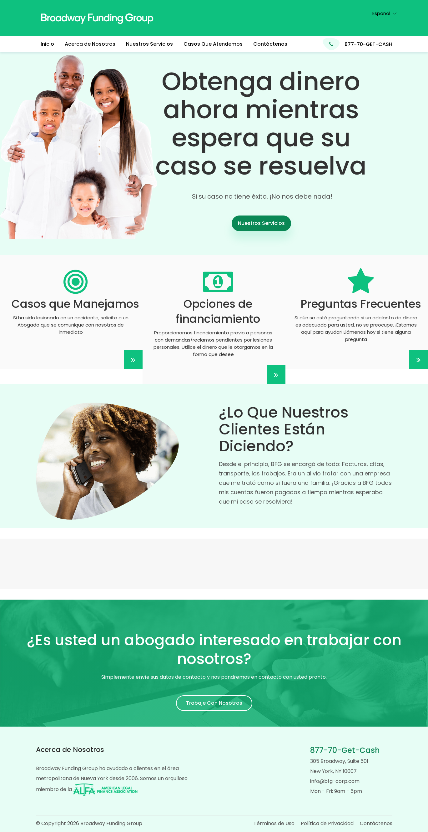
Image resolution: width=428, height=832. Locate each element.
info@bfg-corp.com (335, 781)
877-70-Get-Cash (345, 750)
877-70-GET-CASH (368, 44)
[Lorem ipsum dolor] (71, 312)
